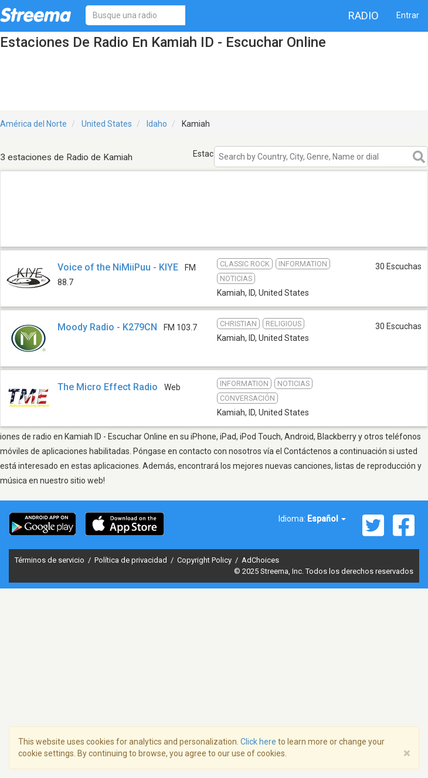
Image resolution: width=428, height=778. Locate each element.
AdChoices (260, 560)
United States (106, 123)
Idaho (157, 123)
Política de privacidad (131, 560)
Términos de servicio (50, 560)
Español (326, 518)
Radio (363, 15)
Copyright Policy (205, 560)
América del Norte (33, 123)
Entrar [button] (407, 15)
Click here (258, 741)
